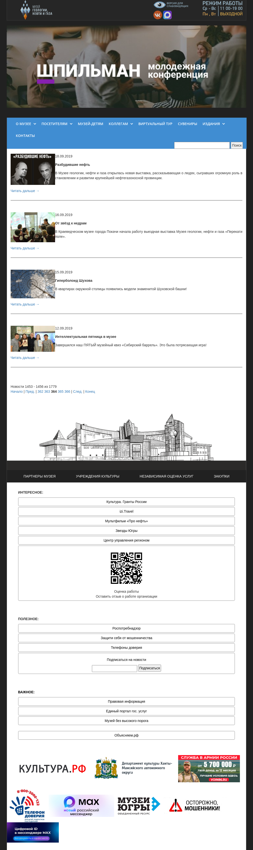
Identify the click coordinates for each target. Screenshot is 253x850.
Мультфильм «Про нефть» (126, 521)
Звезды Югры (127, 531)
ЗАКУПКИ (221, 476)
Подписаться (149, 668)
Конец (90, 391)
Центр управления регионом (126, 540)
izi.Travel (126, 511)
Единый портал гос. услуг (126, 711)
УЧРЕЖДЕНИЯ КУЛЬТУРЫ (97, 476)
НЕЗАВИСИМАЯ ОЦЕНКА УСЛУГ (166, 476)
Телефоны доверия (126, 648)
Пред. (30, 391)
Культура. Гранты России (126, 502)
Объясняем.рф (126, 735)
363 (47, 391)
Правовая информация (126, 701)
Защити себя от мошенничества (126, 638)
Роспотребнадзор (126, 628)
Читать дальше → (25, 191)
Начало (17, 391)
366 (67, 391)
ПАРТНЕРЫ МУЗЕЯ (39, 476)
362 (40, 391)
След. (78, 391)
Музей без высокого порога (126, 721)
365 (60, 391)
